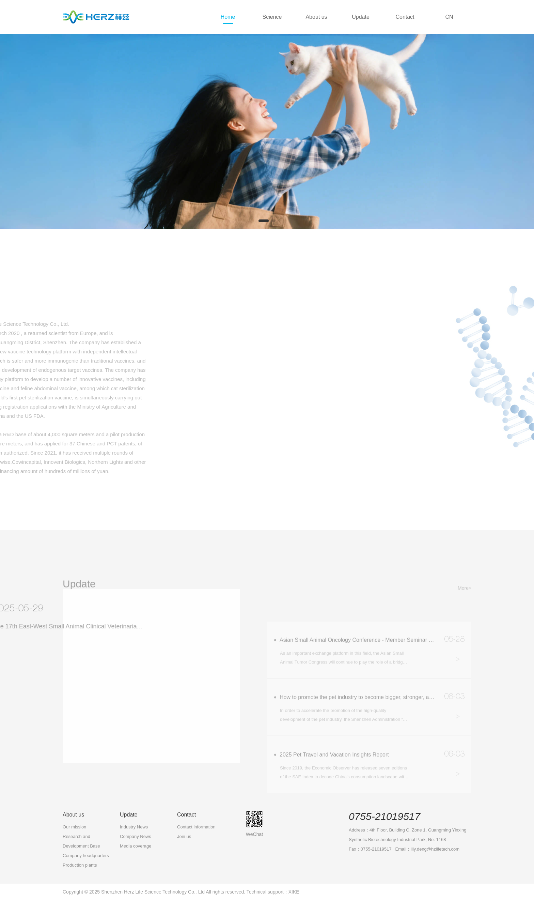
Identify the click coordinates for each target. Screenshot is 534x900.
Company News (135, 836)
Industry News (134, 826)
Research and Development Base (81, 841)
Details (455, 682)
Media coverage (136, 846)
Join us (184, 836)
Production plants (80, 865)
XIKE (293, 892)
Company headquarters (86, 855)
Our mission (74, 826)
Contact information (196, 826)
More (58, 737)
